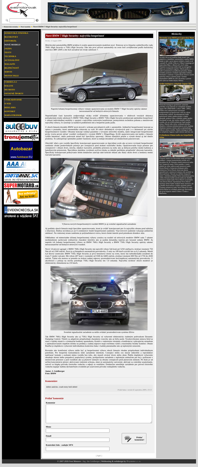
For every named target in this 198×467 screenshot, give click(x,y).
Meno (48, 430)
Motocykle (11, 75)
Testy (7, 52)
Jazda (8, 48)
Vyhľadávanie (13, 99)
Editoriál (10, 41)
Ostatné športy (13, 93)
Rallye (8, 86)
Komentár (50, 402)
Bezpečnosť (11, 68)
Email (48, 439)
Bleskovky (11, 37)
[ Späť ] (99, 459)
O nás (7, 103)
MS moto (9, 89)
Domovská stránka (11, 27)
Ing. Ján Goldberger (91, 465)
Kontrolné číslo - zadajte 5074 (59, 448)
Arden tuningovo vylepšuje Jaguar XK (175, 84)
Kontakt (9, 111)
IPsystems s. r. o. (133, 465)
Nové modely (25, 27)
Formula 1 (10, 82)
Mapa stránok (13, 115)
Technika (10, 56)
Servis (8, 72)
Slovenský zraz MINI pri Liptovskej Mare (176, 38)
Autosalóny (11, 60)
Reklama (10, 107)
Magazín (9, 64)
